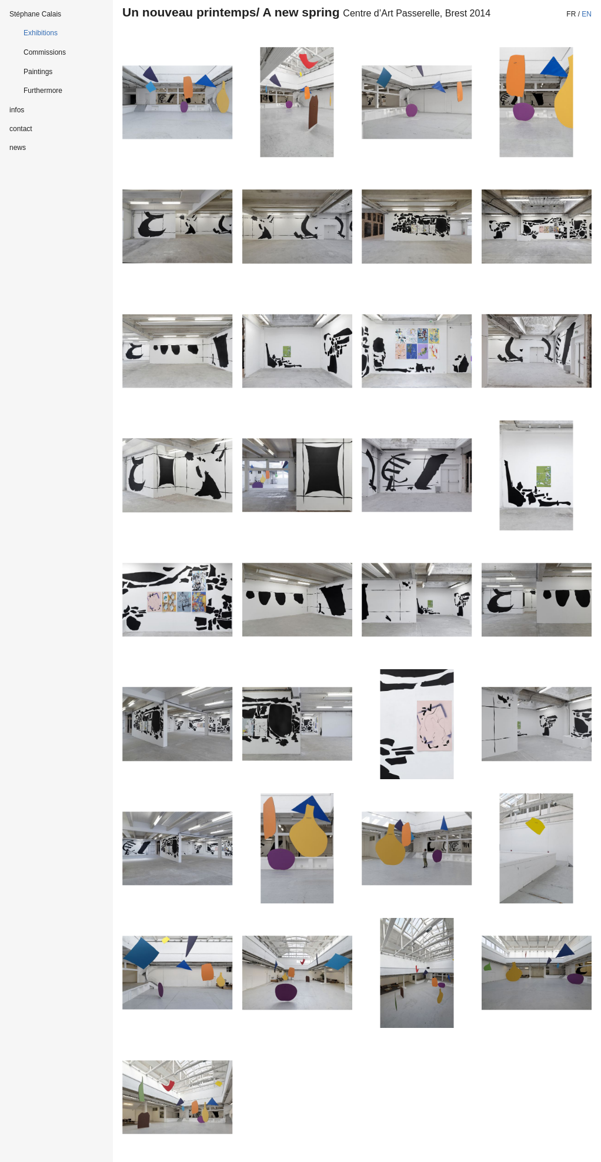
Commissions (45, 52)
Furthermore (43, 90)
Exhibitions (41, 33)
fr (571, 14)
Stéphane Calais (35, 14)
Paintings (38, 72)
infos (16, 110)
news (17, 147)
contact (20, 129)
